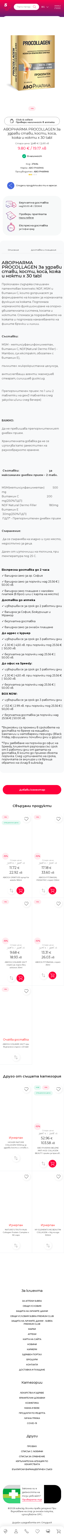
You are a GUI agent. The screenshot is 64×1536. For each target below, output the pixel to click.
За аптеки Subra (32, 1301)
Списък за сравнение (32, 1456)
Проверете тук (32, 1499)
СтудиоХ (46, 1522)
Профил (32, 1446)
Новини (32, 1344)
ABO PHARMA (36, 168)
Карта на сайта (32, 1339)
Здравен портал (32, 1354)
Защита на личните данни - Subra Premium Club (32, 1322)
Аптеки (32, 1334)
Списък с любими (32, 1451)
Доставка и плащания (43, 250)
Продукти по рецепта (32, 1413)
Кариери (32, 1349)
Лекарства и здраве (32, 1392)
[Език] (45, 6)
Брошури (32, 1359)
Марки (32, 1329)
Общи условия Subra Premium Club (32, 1316)
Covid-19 (32, 1423)
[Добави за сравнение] (11, 890)
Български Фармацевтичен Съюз (32, 1469)
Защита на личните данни (32, 1311)
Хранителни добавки (32, 1398)
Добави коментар (32, 789)
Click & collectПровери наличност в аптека (32, 121)
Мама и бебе (32, 1408)
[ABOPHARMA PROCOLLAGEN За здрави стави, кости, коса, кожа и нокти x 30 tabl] (32, 64)
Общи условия (32, 1306)
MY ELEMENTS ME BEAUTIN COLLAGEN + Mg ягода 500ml (48, 1232)
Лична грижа (32, 1418)
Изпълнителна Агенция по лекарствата (32, 1463)
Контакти (32, 1364)
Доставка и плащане (32, 1369)
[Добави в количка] (20, 890)
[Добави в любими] (26, 818)
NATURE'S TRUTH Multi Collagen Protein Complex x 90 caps (16, 1232)
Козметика (32, 1403)
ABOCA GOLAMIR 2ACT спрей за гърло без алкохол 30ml (16, 965)
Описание (13, 250)
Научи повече (26, 217)
